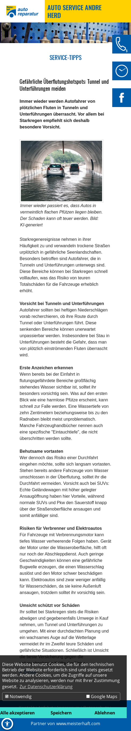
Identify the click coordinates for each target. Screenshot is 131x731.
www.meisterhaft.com (78, 723)
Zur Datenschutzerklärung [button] (46, 687)
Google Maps (101, 696)
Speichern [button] (61, 713)
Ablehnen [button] (105, 713)
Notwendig (18, 696)
